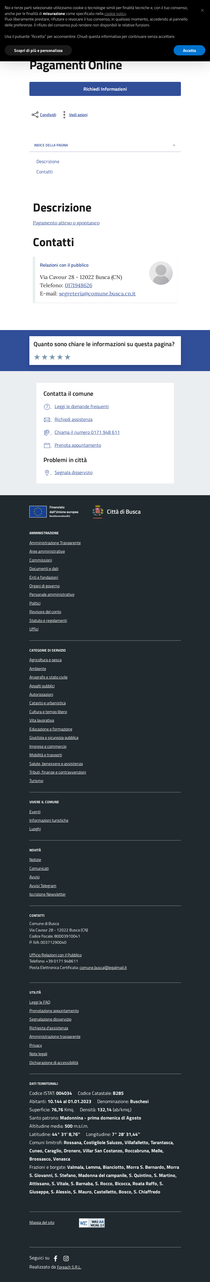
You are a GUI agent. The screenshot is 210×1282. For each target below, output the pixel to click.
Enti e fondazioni (43, 577)
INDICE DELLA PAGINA (105, 145)
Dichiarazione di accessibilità (53, 1062)
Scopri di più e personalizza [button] (38, 50)
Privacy (35, 1045)
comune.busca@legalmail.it (103, 968)
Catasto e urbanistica (47, 703)
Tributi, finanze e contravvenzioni (57, 772)
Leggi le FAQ (39, 1002)
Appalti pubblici (42, 686)
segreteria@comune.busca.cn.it (97, 293)
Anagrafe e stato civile (48, 677)
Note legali (38, 1054)
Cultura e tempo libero (48, 711)
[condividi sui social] (43, 114)
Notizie (35, 859)
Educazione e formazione (50, 729)
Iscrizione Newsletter (47, 894)
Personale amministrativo (51, 594)
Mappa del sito (41, 1223)
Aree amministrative (47, 551)
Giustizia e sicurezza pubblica (53, 737)
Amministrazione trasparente (54, 1036)
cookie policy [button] (115, 13)
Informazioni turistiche (48, 820)
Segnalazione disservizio (50, 1019)
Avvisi (34, 877)
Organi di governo (44, 586)
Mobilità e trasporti (45, 755)
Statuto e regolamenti (48, 620)
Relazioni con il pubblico (64, 264)
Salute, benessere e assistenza (56, 763)
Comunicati (39, 868)
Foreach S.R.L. (69, 1267)
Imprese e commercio (47, 746)
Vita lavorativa (41, 720)
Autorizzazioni (41, 694)
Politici (35, 603)
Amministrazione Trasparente (55, 542)
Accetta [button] (189, 50)
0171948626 (78, 285)
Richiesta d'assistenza (48, 1028)
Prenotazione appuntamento (54, 1010)
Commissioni (40, 560)
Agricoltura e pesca (45, 660)
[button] (202, 9)
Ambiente (37, 668)
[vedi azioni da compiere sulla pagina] (73, 114)
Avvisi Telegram (42, 885)
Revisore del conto (45, 611)
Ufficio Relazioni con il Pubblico (55, 955)
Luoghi (35, 829)
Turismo (36, 780)
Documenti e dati (43, 568)
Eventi (35, 812)
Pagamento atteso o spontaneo (66, 223)
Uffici (33, 629)
